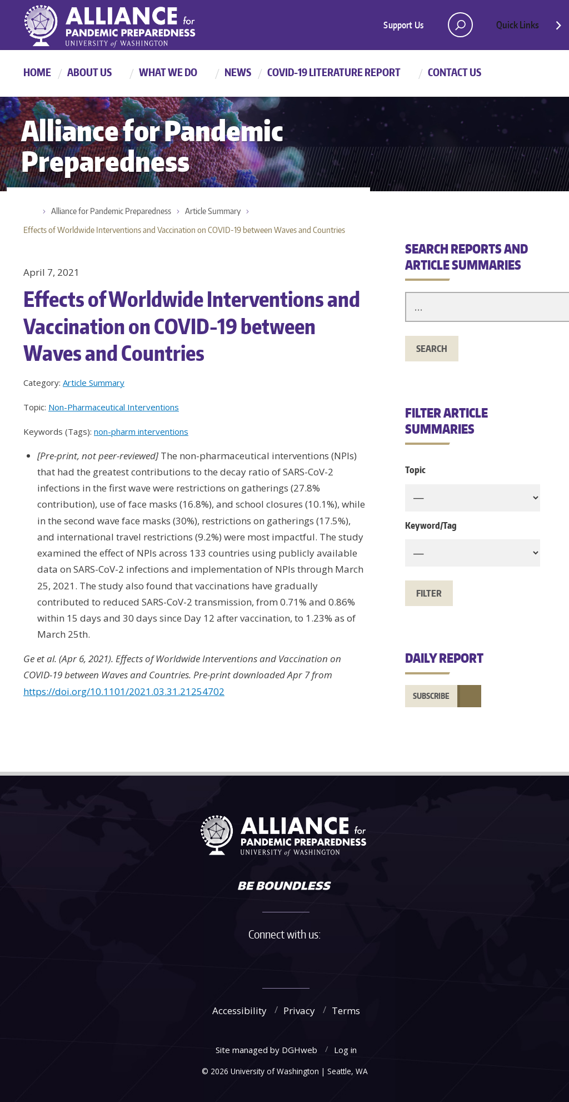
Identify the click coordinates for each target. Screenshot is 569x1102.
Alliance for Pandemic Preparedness (111, 211)
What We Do (168, 72)
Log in (345, 1049)
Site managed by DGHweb (266, 1049)
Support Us (403, 25)
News (237, 72)
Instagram (291, 959)
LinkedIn (343, 959)
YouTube (317, 959)
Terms (346, 1010)
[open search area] (460, 24)
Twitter (266, 959)
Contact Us (454, 72)
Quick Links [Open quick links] (529, 27)
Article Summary (213, 211)
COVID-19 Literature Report (334, 72)
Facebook (240, 959)
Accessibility (239, 1010)
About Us (89, 72)
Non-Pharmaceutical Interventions (113, 407)
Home (37, 72)
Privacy (299, 1010)
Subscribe (431, 696)
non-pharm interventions (141, 431)
